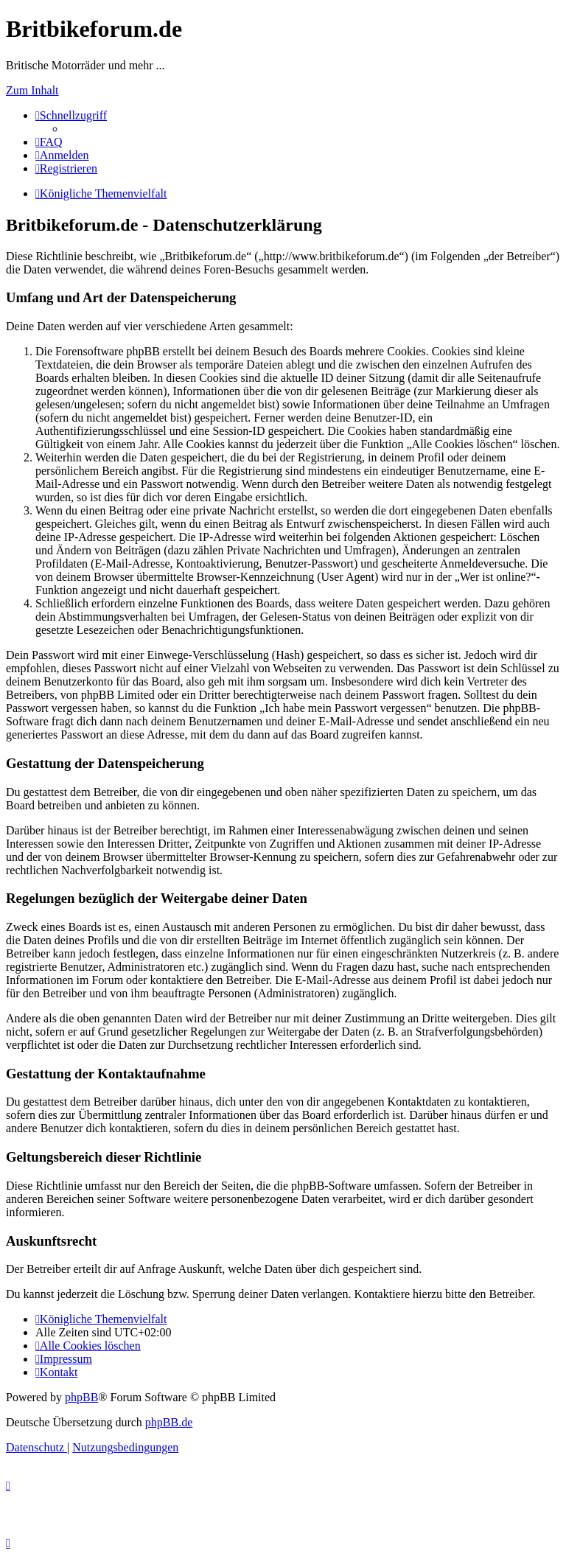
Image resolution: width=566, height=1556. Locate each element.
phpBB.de (168, 1422)
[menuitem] (49, 142)
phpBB (81, 1397)
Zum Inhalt (32, 90)
